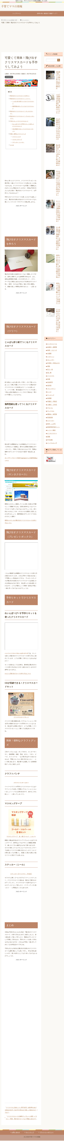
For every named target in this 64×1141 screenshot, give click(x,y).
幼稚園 (49, 398)
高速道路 (50, 418)
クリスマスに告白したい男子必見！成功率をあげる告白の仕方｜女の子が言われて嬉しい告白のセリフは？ (20, 1110)
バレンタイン (51, 389)
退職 (48, 437)
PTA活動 (50, 440)
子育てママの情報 (13, 6)
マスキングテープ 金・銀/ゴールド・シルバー (21, 837)
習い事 (49, 373)
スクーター (50, 421)
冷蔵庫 (49, 354)
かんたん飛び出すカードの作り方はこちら (18, 674)
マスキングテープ (17, 140)
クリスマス (9, 77)
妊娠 (48, 379)
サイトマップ (30, 1133)
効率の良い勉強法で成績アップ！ (47, 14)
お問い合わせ (16, 1133)
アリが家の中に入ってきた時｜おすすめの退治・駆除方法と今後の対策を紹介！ (58, 320)
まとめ (12, 145)
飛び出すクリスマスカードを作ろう (19, 96)
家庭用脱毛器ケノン (53, 427)
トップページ (16, 14)
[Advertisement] (32, 39)
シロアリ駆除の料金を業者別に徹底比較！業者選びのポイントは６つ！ (58, 104)
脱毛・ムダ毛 (51, 424)
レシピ (49, 392)
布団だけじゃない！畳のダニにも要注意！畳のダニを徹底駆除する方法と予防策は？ (58, 266)
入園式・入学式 (52, 405)
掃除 (48, 366)
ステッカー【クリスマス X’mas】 (21, 874)
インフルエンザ (52, 443)
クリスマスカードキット (21, 717)
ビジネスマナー (52, 434)
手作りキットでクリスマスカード (19, 121)
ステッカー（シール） (18, 142)
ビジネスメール (52, 344)
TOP (10, 20)
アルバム (50, 408)
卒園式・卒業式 (52, 402)
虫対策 (49, 386)
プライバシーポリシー (46, 1133)
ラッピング (50, 395)
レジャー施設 (51, 430)
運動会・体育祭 (52, 414)
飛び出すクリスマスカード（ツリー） (20, 99)
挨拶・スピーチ (52, 350)
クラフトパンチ (16, 137)
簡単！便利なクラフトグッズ (18, 134)
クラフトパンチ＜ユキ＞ (21, 783)
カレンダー (50, 360)
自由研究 (50, 382)
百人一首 (50, 370)
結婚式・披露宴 (52, 347)
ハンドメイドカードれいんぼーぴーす (16, 653)
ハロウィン (50, 357)
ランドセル (50, 411)
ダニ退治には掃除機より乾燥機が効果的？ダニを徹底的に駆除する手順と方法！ (58, 238)
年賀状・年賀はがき (53, 363)
